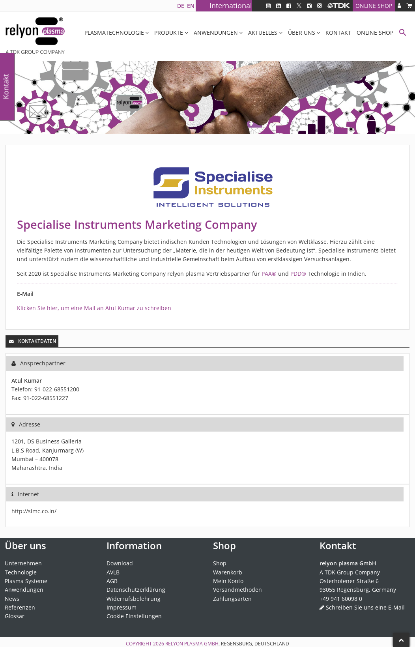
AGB (112, 581)
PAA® (269, 273)
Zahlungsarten (232, 598)
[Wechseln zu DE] (180, 5)
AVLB (113, 572)
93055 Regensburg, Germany (358, 589)
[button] (402, 33)
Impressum (121, 607)
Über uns (301, 32)
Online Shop (373, 5)
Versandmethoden (237, 589)
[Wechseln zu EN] (190, 5)
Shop (219, 563)
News (12, 598)
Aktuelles (262, 32)
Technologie (21, 572)
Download (120, 563)
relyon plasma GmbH (192, 644)
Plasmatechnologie (114, 32)
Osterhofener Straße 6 (349, 581)
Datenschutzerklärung (136, 589)
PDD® (298, 273)
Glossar (14, 616)
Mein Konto (228, 581)
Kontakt (338, 32)
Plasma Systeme (26, 581)
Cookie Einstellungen (134, 616)
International (230, 5)
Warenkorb (227, 572)
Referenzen (20, 607)
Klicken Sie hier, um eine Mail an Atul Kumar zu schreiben (94, 308)
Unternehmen (23, 563)
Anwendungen (216, 32)
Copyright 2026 (145, 644)
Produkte (168, 32)
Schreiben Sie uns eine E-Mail (365, 607)
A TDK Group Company (350, 572)
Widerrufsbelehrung (134, 598)
